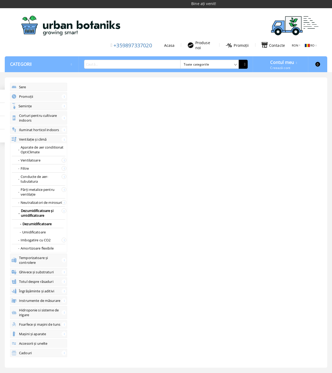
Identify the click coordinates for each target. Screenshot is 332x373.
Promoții (237, 45)
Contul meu (282, 61)
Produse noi (198, 45)
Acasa (169, 45)
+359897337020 (132, 45)
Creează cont (280, 68)
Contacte (273, 45)
